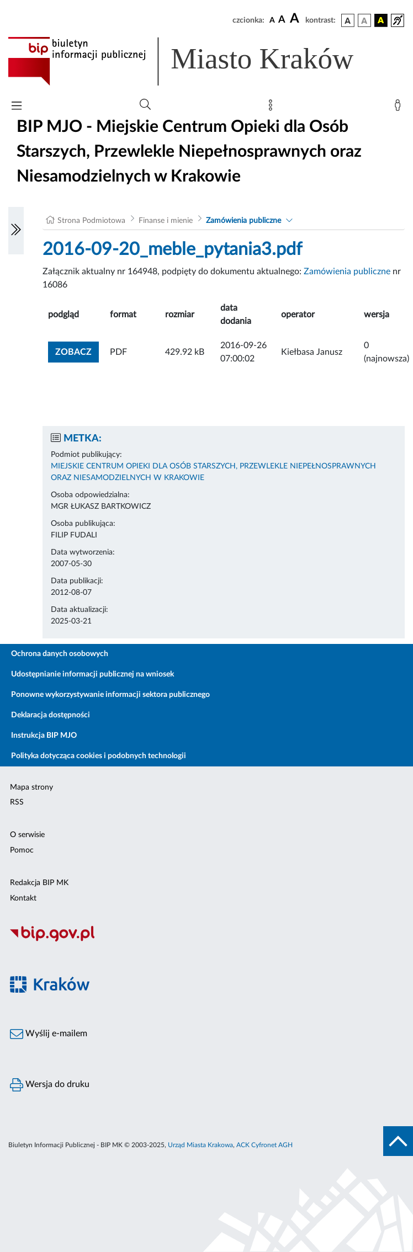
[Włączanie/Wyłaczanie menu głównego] (16, 106)
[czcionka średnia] (282, 20)
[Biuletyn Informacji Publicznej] (206, 940)
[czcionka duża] (296, 19)
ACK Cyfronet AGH (264, 1145)
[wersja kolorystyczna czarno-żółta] (381, 20)
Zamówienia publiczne (243, 221)
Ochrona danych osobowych (59, 654)
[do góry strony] (398, 1141)
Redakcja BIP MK (39, 883)
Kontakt (23, 898)
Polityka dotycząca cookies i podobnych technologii (98, 756)
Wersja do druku (49, 1084)
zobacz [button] (77, 350)
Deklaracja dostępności (50, 715)
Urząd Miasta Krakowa (200, 1145)
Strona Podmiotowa (91, 221)
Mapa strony (31, 787)
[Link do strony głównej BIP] (196, 61)
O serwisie (27, 835)
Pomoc (22, 850)
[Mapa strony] (272, 107)
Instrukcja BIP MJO (44, 735)
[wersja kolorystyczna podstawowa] (348, 20)
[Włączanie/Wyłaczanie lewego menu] (16, 230)
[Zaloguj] (400, 107)
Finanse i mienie (166, 221)
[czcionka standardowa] (272, 19)
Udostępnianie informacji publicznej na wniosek (92, 674)
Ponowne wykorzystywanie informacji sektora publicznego (110, 695)
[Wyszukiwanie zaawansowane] (145, 104)
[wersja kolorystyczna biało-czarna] (364, 20)
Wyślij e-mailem (48, 1034)
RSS (17, 802)
